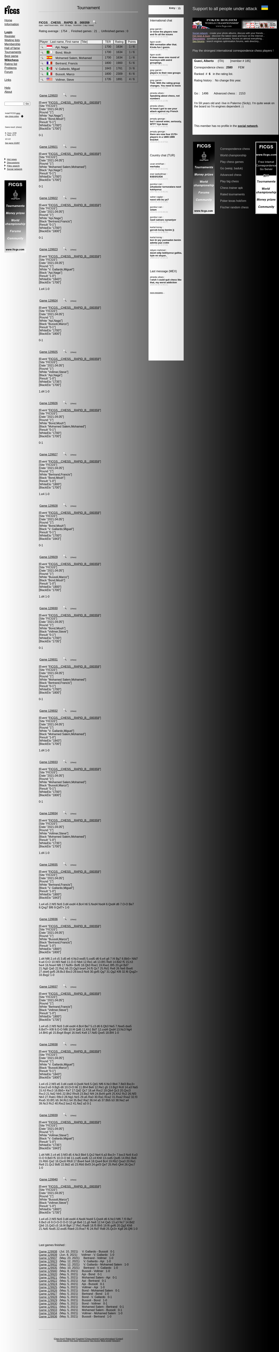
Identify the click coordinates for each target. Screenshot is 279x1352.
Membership (12, 44)
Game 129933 (48, 762)
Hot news (12, 159)
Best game (11, 56)
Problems (11, 68)
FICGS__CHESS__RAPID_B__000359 (64, 22)
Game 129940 (48, 1179)
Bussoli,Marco (57, 323)
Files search (13, 165)
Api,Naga (55, 115)
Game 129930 (48, 608)
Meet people (106, 1341)
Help (7, 87)
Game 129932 (48, 710)
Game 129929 (48, 557)
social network (248, 125)
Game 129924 (48, 300)
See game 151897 (12, 143)
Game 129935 (48, 864)
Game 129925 (48, 351)
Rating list (11, 64)
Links (8, 79)
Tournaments (13, 52)
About (8, 91)
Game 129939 (48, 1115)
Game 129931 (48, 659)
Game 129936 (48, 919)
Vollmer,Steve (58, 372)
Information (12, 24)
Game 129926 (48, 403)
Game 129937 (48, 986)
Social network (14, 169)
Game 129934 (48, 813)
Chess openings (92, 1339)
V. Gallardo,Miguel (60, 269)
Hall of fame (12, 48)
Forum (9, 71)
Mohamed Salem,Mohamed (66, 166)
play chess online (12, 116)
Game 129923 (48, 249)
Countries (80, 1339)
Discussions (13, 162)
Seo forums (95, 1341)
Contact (119, 1339)
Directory (116, 1341)
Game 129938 (48, 1044)
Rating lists (70, 1339)
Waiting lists (12, 40)
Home (8, 20)
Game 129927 (48, 454)
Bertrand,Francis (59, 221)
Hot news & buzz (201, 35)
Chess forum (59, 1339)
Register (10, 36)
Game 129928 (48, 505)
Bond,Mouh (55, 118)
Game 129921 (48, 146)
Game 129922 (48, 198)
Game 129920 (48, 95)
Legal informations (107, 1339)
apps (18, 113)
